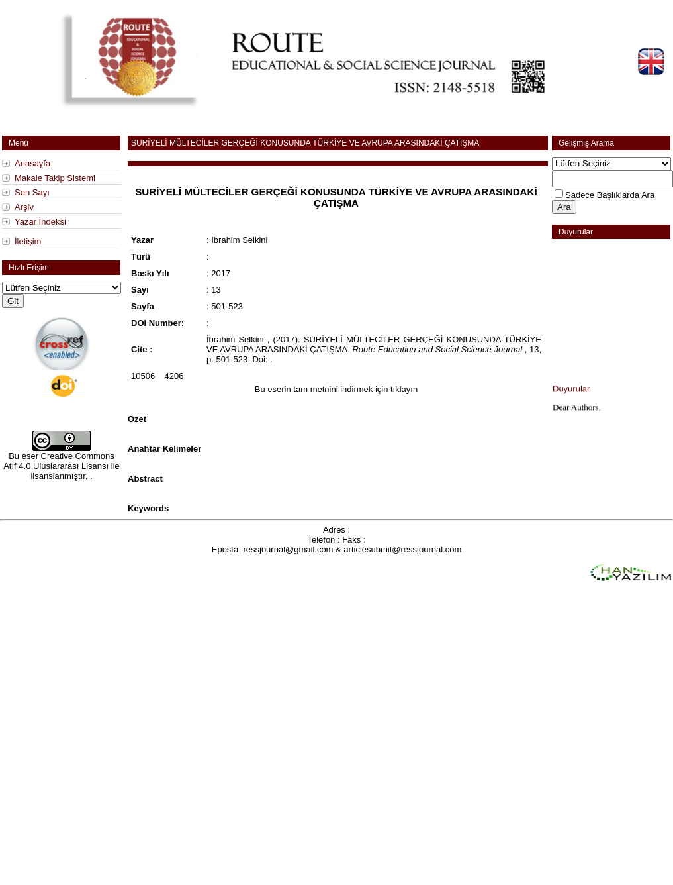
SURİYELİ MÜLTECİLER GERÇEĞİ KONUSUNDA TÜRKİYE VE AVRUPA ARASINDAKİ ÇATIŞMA (305, 143)
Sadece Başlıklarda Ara (609, 195)
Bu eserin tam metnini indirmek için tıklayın (336, 389)
